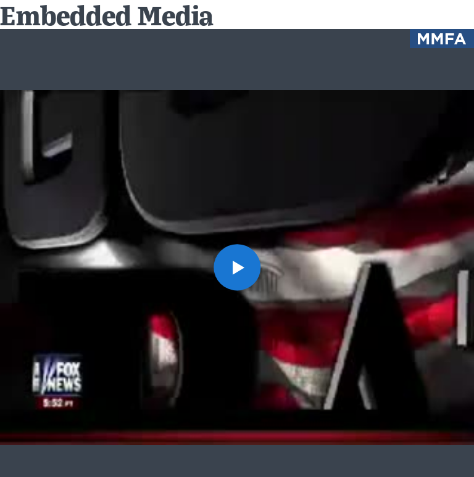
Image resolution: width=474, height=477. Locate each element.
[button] (237, 267)
